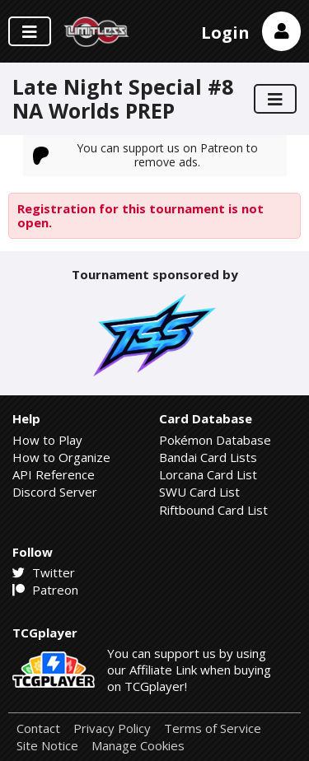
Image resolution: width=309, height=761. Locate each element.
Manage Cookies (138, 746)
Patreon (45, 589)
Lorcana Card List (208, 474)
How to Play (47, 440)
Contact (38, 728)
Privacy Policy (112, 728)
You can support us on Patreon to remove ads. (146, 154)
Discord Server (54, 491)
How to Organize (61, 457)
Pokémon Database (215, 440)
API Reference (53, 474)
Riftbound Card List (213, 510)
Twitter (43, 572)
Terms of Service (212, 728)
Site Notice (47, 746)
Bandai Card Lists (208, 457)
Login (225, 32)
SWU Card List (199, 491)
